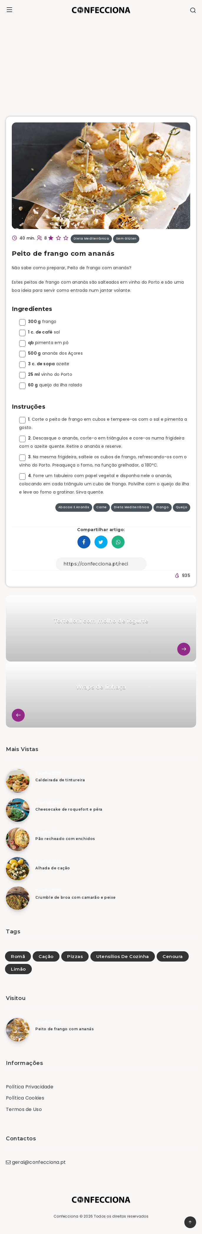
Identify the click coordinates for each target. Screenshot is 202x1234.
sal (39, 332)
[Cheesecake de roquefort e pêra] (17, 810)
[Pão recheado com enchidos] (17, 839)
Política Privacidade (29, 1086)
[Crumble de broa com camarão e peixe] (17, 898)
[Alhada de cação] (17, 869)
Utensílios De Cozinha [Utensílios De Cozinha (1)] (122, 956)
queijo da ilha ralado (50, 385)
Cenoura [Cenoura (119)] (173, 956)
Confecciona (66, 1216)
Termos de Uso (24, 1109)
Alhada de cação (52, 868)
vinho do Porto (45, 374)
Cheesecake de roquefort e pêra (68, 809)
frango (38, 321)
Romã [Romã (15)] (18, 956)
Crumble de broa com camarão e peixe (75, 897)
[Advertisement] (101, 64)
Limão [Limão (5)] (18, 969)
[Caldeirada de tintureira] (17, 780)
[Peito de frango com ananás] (17, 1029)
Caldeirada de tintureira (60, 780)
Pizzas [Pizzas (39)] (75, 956)
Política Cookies (25, 1098)
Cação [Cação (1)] (46, 956)
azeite (44, 364)
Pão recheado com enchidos (65, 838)
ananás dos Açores (51, 353)
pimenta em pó (44, 343)
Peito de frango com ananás (64, 1029)
